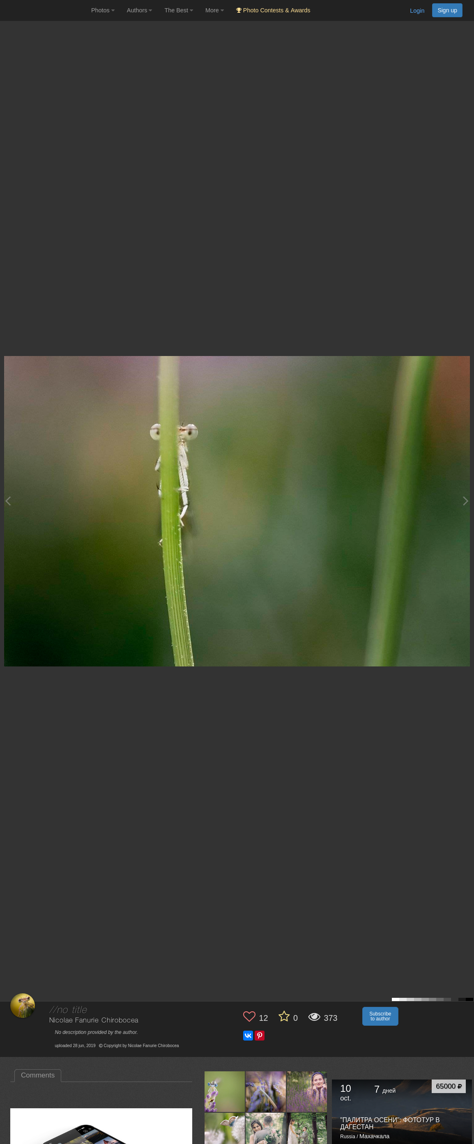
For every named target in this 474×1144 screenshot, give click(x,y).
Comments (38, 1075)
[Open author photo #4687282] (225, 1091)
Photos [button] (103, 10)
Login (417, 11)
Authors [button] (139, 10)
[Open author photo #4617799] (225, 1132)
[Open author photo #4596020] (266, 1132)
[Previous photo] (8, 501)
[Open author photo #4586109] (307, 1132)
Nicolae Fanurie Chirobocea (94, 1021)
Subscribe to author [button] (380, 1016)
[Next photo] (466, 501)
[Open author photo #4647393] (307, 1091)
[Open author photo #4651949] (266, 1091)
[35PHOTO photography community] (44, 10)
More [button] (214, 10)
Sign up (447, 10)
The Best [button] (178, 10)
